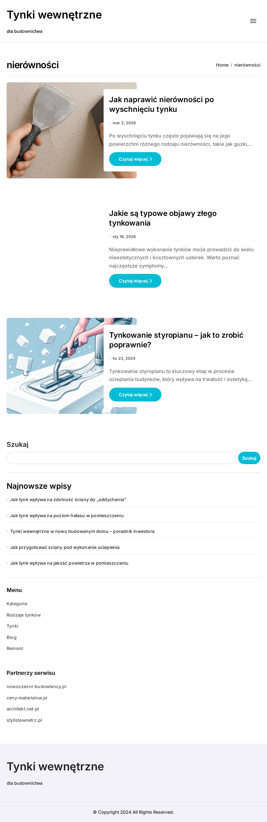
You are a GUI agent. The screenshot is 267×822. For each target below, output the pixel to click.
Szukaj (17, 444)
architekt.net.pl (23, 709)
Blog (12, 637)
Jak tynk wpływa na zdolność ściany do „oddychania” (68, 499)
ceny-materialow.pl (27, 698)
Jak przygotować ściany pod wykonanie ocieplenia (65, 547)
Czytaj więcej (135, 159)
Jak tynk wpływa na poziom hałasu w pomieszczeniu (67, 515)
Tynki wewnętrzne (55, 14)
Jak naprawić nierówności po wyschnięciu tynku (161, 104)
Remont (15, 648)
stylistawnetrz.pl (24, 720)
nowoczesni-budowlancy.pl (36, 686)
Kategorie (17, 603)
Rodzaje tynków (24, 615)
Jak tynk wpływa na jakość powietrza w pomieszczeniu (69, 563)
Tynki (12, 626)
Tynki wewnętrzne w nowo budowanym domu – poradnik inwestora (82, 531)
